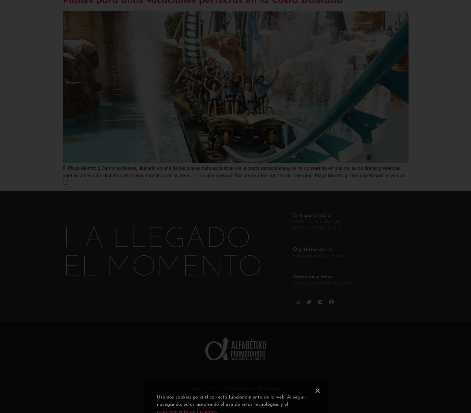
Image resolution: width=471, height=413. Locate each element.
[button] (318, 401)
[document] (235, 206)
